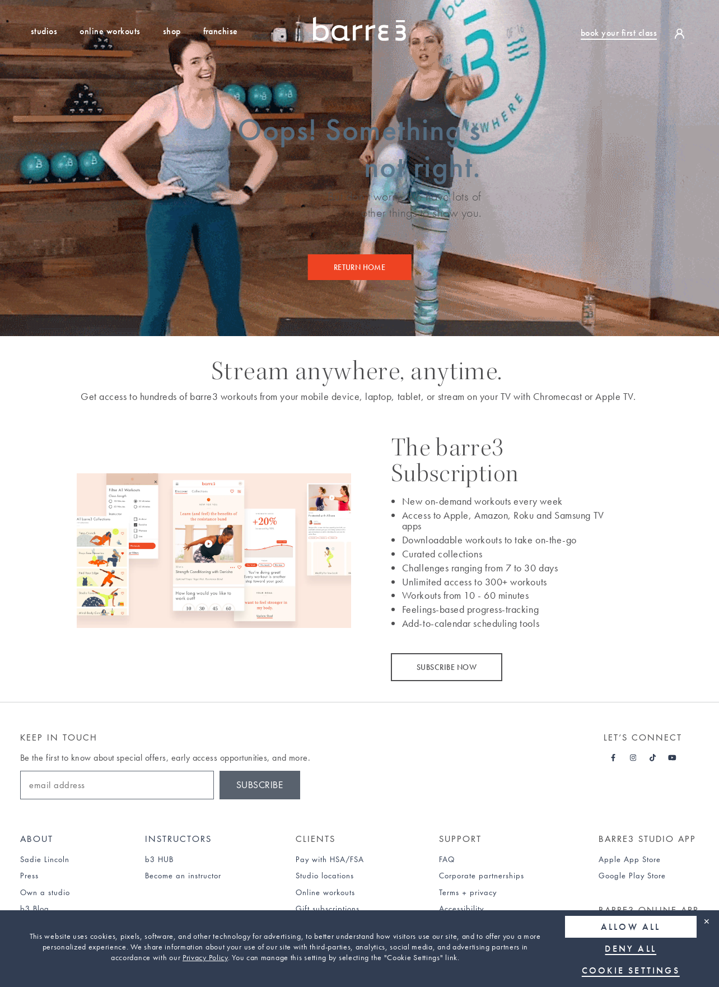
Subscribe (259, 785)
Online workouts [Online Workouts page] (325, 892)
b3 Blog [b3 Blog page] (34, 909)
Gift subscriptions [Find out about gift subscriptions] (328, 909)
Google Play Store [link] (632, 875)
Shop (172, 31)
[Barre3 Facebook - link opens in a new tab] (613, 758)
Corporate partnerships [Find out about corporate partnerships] (481, 875)
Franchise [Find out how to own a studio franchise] (220, 31)
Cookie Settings (631, 970)
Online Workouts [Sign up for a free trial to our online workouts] (110, 31)
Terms (449, 892)
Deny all (631, 949)
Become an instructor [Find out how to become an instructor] (183, 875)
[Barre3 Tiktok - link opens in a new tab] (652, 758)
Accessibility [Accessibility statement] (461, 909)
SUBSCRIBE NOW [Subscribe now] (446, 667)
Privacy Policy (205, 957)
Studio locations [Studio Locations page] (325, 875)
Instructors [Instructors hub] (178, 839)
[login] (682, 33)
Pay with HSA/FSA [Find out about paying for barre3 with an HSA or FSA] (330, 859)
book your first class (619, 33)
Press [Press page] (29, 875)
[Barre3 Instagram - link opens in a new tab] (633, 758)
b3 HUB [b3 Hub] (159, 859)
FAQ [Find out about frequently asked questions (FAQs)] (447, 859)
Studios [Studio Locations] (44, 31)
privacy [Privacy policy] (483, 892)
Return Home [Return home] (360, 267)
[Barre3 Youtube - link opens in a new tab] (672, 758)
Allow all (631, 927)
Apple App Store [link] (630, 859)
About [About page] (36, 839)
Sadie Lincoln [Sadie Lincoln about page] (44, 859)
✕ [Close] (706, 921)
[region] (359, 948)
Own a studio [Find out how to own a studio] (45, 892)
